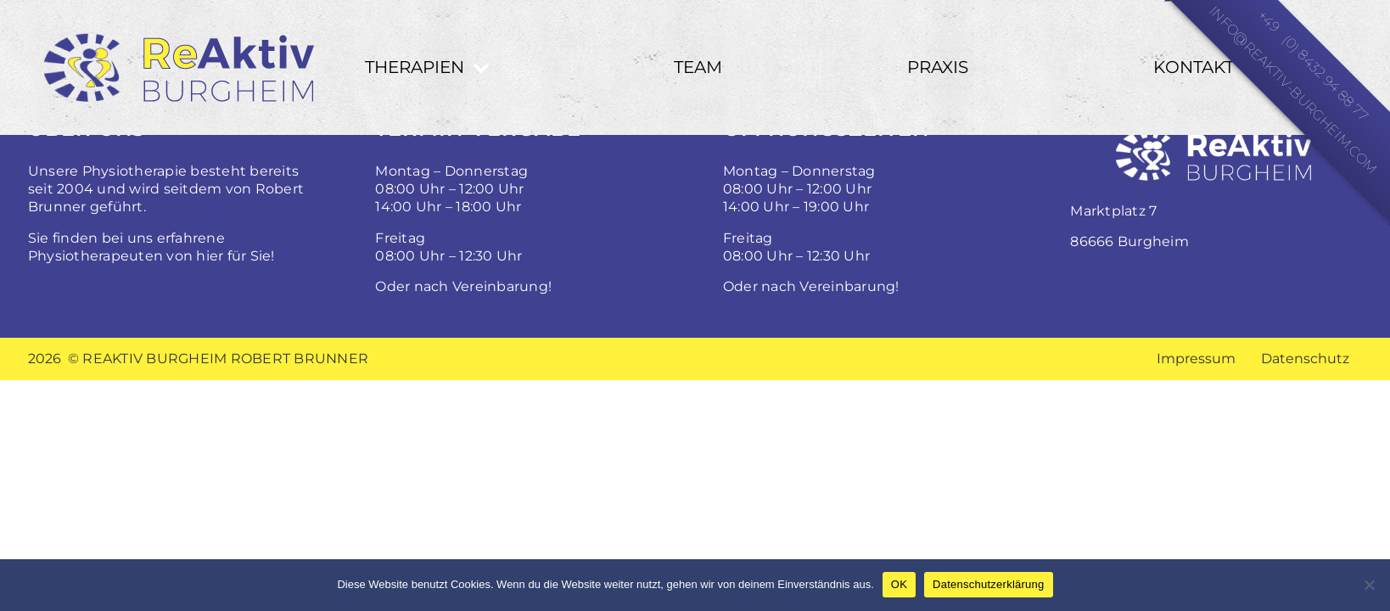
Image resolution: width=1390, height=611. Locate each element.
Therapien (414, 67)
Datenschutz (1305, 358)
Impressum (1196, 358)
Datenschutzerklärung (988, 584)
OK (899, 584)
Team (698, 67)
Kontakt (1193, 67)
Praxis (937, 67)
